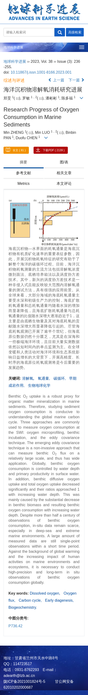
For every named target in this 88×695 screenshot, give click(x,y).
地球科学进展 (13, 47)
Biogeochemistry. (22, 607)
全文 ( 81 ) (19, 150)
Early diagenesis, (59, 600)
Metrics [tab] (23, 184)
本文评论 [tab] (64, 184)
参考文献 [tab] (23, 173)
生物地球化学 (39, 385)
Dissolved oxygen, (45, 593)
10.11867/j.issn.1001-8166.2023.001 (41, 72)
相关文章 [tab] (64, 173)
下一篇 (76, 80)
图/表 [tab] (64, 162)
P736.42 (15, 626)
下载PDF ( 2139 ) (54, 150)
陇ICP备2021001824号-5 (24, 681)
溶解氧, (28, 378)
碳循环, (60, 378)
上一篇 (56, 80)
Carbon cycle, (31, 600)
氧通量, (44, 378)
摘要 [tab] (23, 162)
